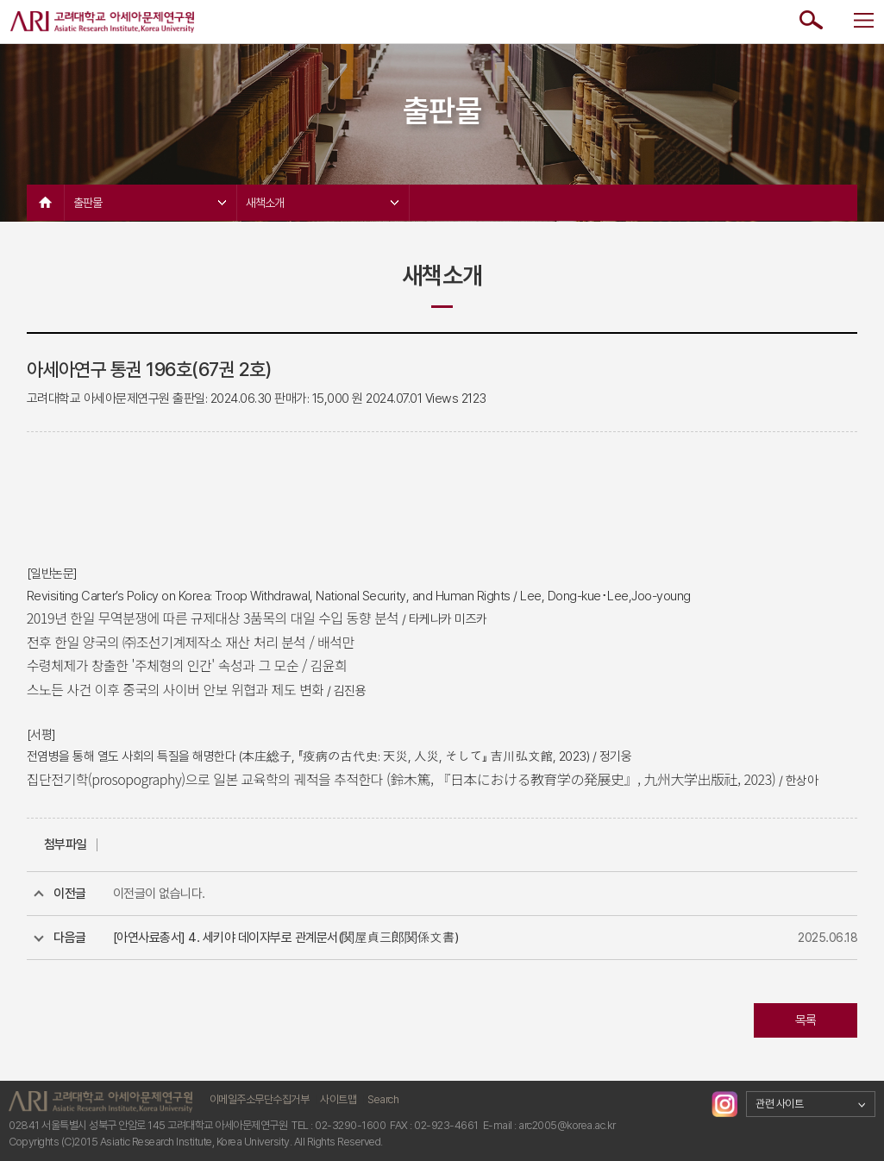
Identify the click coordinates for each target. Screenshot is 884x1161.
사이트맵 (338, 1099)
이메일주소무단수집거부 (260, 1099)
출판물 (149, 203)
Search (382, 1099)
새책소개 (322, 203)
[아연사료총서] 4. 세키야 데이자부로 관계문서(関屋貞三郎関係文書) (286, 937)
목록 (806, 1020)
